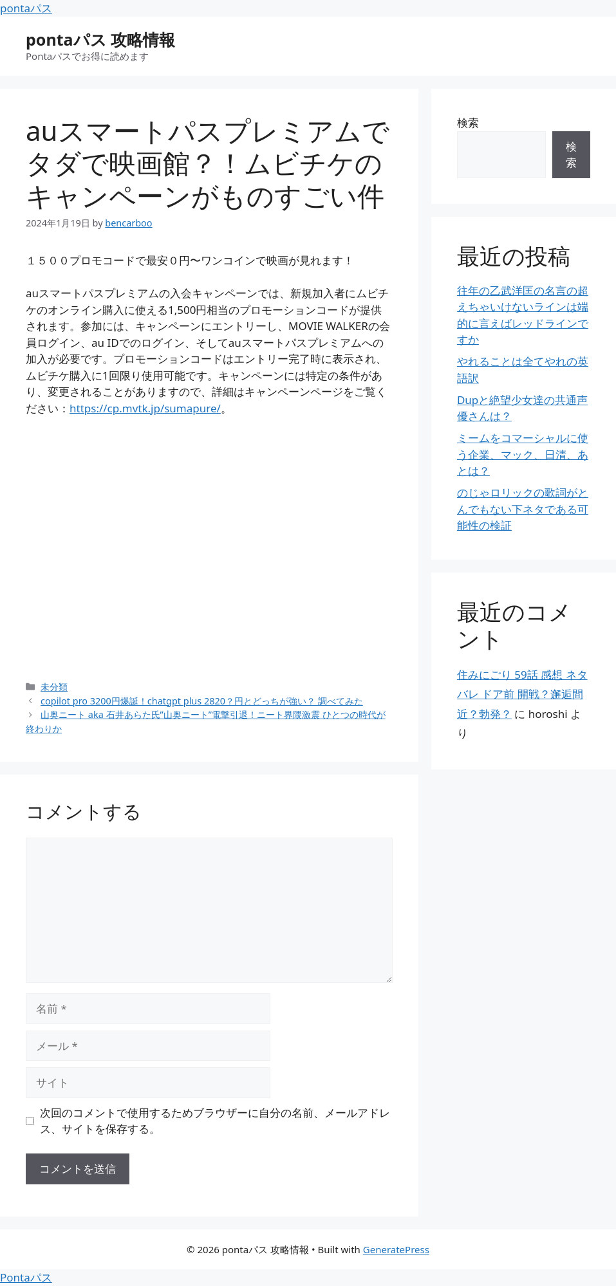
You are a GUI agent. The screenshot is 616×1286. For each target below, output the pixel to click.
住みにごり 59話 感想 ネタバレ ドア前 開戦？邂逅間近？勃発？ (522, 694)
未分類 (54, 687)
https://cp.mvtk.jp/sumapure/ (145, 408)
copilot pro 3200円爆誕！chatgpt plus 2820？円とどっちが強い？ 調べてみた (202, 701)
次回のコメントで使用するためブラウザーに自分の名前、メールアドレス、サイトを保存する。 (215, 1121)
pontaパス (26, 8)
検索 (468, 122)
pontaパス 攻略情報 (100, 39)
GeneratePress (396, 1249)
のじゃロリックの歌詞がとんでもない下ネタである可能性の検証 (522, 509)
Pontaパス (26, 1277)
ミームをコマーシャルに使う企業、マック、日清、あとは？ (522, 454)
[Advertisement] (209, 548)
